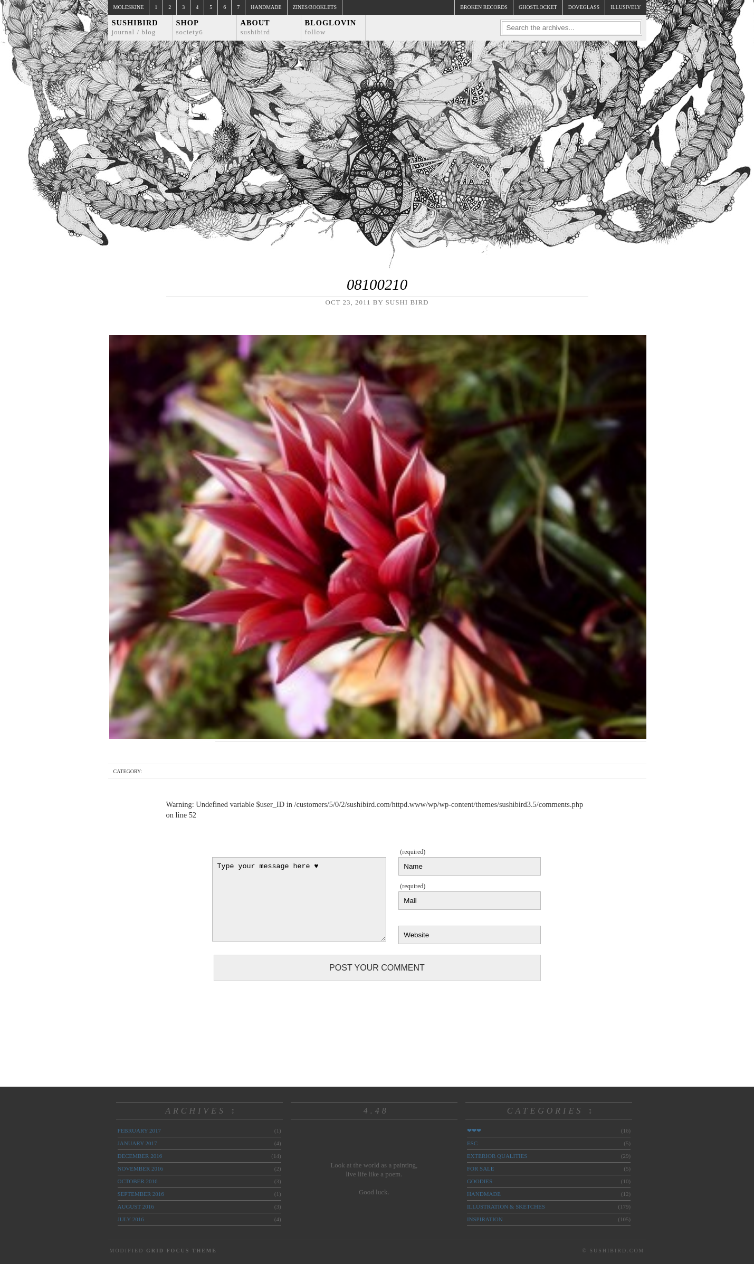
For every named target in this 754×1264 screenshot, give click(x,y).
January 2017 (137, 1143)
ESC (472, 1143)
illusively (625, 7)
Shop (189, 27)
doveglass (583, 7)
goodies (479, 1181)
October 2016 (138, 1181)
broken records (484, 7)
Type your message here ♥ (299, 899)
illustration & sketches (506, 1206)
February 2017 (139, 1130)
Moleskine (128, 7)
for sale (480, 1168)
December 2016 (140, 1156)
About (256, 27)
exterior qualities (497, 1156)
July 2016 (131, 1219)
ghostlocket (538, 7)
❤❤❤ (474, 1130)
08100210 (377, 284)
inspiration (485, 1219)
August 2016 (136, 1206)
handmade (484, 1194)
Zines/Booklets (315, 7)
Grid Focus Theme (181, 1250)
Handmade (266, 7)
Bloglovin (331, 27)
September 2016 (141, 1194)
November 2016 (140, 1168)
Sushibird (135, 27)
